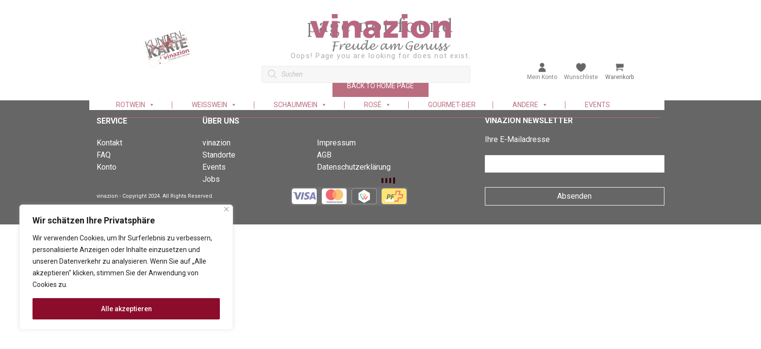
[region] (126, 267)
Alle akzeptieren (126, 309)
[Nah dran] (226, 209)
